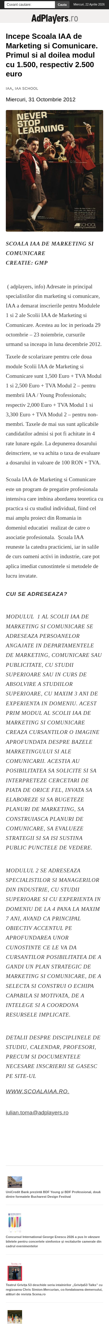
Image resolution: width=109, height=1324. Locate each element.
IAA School (26, 88)
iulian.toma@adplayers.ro (37, 1112)
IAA (9, 88)
